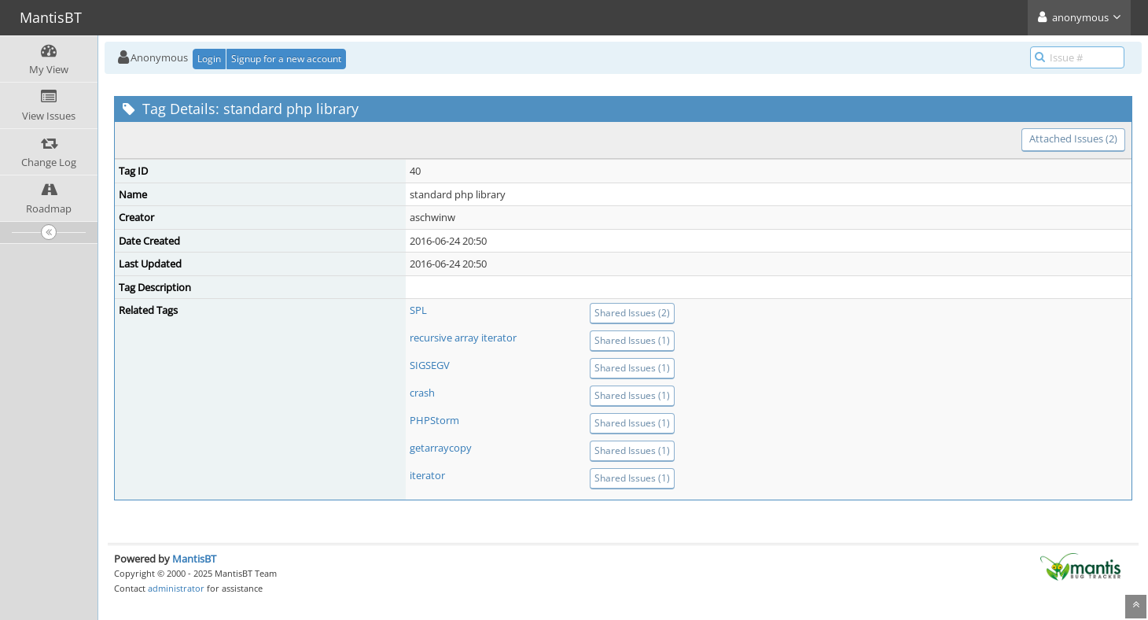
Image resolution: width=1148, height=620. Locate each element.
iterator (427, 475)
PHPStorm (434, 420)
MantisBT (194, 559)
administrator (176, 588)
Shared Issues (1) (632, 340)
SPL (418, 310)
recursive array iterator (463, 337)
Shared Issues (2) (632, 312)
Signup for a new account (286, 58)
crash (422, 393)
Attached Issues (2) (1073, 138)
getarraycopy (441, 448)
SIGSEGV (430, 365)
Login (209, 58)
